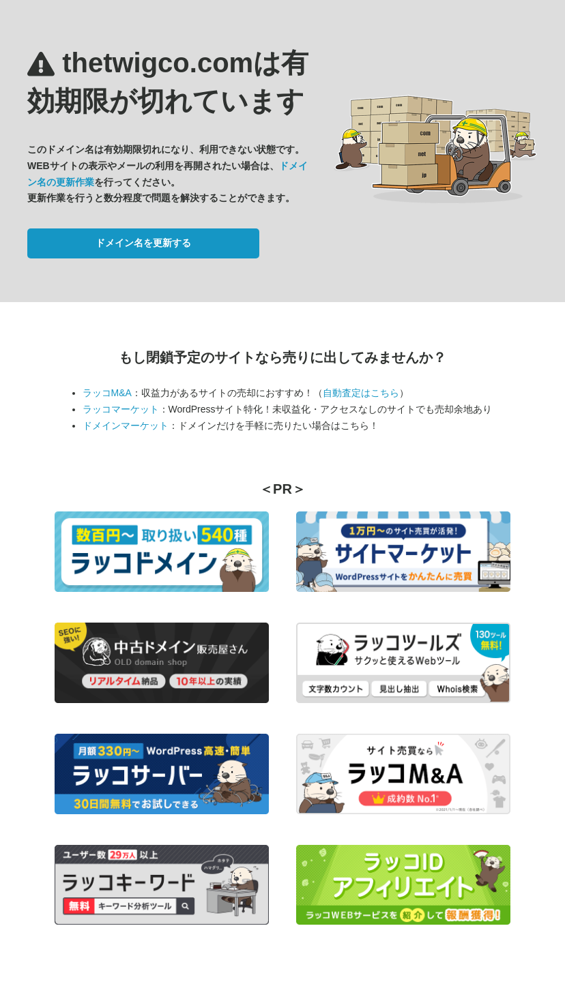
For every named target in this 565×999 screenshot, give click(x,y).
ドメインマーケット (126, 425)
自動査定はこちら (361, 392)
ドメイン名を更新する (143, 242)
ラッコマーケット (121, 409)
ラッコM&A (107, 392)
